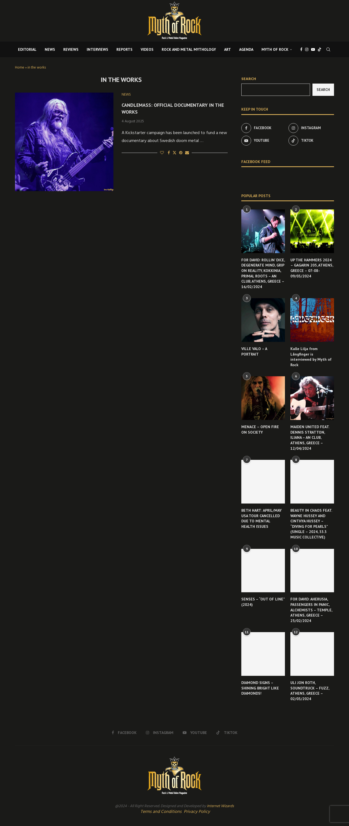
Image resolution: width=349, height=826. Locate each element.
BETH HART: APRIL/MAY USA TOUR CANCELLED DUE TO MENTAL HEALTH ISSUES (261, 518)
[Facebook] (301, 49)
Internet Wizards (220, 806)
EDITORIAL (27, 49)
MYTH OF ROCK (274, 49)
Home (19, 67)
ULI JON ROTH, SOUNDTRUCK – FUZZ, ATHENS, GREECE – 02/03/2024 (309, 690)
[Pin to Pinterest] (180, 153)
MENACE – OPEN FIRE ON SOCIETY (260, 429)
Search (248, 79)
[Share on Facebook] (169, 153)
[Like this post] (162, 153)
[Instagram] (306, 49)
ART (227, 49)
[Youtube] (313, 49)
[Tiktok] (319, 49)
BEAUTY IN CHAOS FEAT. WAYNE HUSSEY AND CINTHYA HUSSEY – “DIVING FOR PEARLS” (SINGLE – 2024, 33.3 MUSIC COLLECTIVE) (311, 524)
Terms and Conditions (161, 811)
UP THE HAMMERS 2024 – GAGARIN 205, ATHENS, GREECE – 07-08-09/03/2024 (311, 268)
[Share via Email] (187, 153)
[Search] (328, 49)
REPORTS (124, 49)
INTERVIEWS (97, 49)
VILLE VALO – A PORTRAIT (254, 351)
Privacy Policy (197, 811)
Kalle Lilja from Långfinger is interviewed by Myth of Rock (311, 356)
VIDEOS (147, 49)
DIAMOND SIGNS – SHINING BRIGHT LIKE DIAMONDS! (260, 688)
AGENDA (246, 49)
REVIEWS (71, 49)
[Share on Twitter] (174, 153)
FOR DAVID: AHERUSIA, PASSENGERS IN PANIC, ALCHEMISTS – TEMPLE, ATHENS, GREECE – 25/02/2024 (311, 610)
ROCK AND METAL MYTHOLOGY (189, 49)
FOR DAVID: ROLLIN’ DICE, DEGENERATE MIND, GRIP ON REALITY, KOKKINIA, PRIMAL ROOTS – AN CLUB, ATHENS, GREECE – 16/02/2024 (263, 273)
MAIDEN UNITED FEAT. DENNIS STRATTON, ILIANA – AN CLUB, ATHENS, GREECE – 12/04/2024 (309, 437)
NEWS (50, 49)
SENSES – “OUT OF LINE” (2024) (263, 602)
